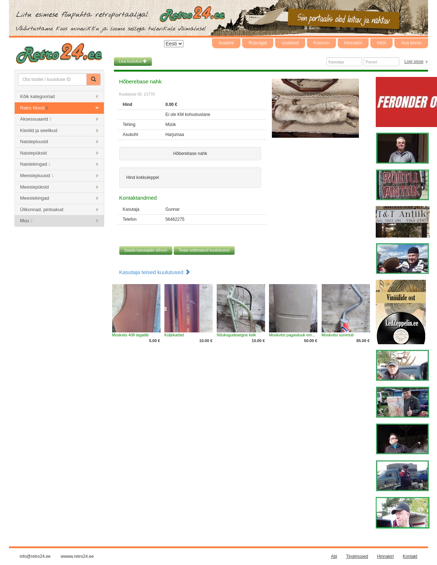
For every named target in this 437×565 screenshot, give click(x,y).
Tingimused (357, 556)
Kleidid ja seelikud (59, 130)
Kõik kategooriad (59, 96)
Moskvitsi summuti (338, 335)
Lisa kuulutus (133, 61)
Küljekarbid (174, 335)
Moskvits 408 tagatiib (130, 335)
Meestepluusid (59, 175)
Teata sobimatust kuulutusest (204, 250)
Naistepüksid (59, 153)
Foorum (321, 42)
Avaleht (226, 42)
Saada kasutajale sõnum (145, 250)
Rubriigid (258, 42)
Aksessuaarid (59, 119)
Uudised (290, 42)
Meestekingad (59, 198)
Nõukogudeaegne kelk (236, 335)
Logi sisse (413, 61)
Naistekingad (59, 164)
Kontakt (410, 556)
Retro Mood (59, 108)
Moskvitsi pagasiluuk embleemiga (298, 335)
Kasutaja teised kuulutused (154, 272)
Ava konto (411, 42)
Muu (59, 220)
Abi (334, 556)
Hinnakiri (353, 42)
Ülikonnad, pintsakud (59, 209)
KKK (381, 42)
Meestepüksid (59, 187)
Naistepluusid (59, 141)
